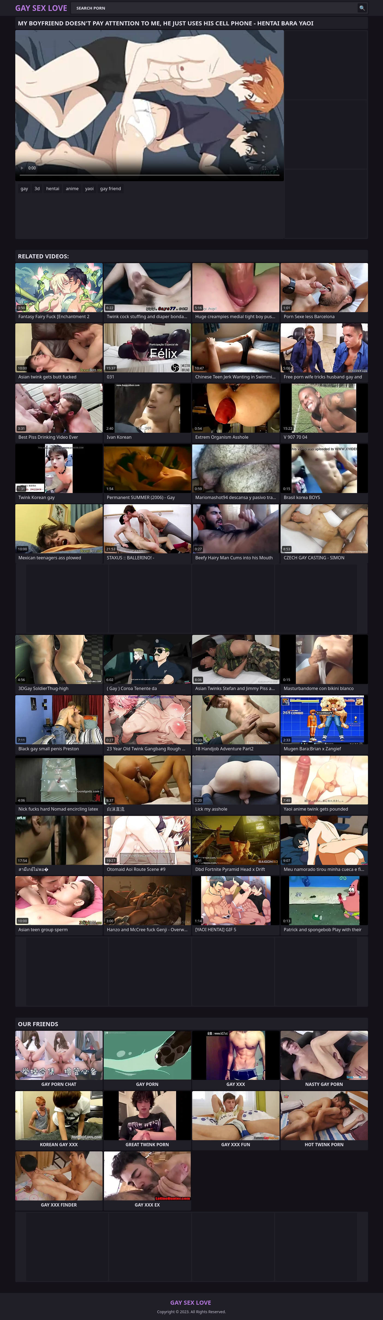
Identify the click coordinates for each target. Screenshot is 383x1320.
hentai (52, 189)
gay (24, 189)
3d (37, 189)
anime (72, 189)
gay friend (110, 189)
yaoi (89, 189)
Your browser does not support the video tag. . (149, 105)
